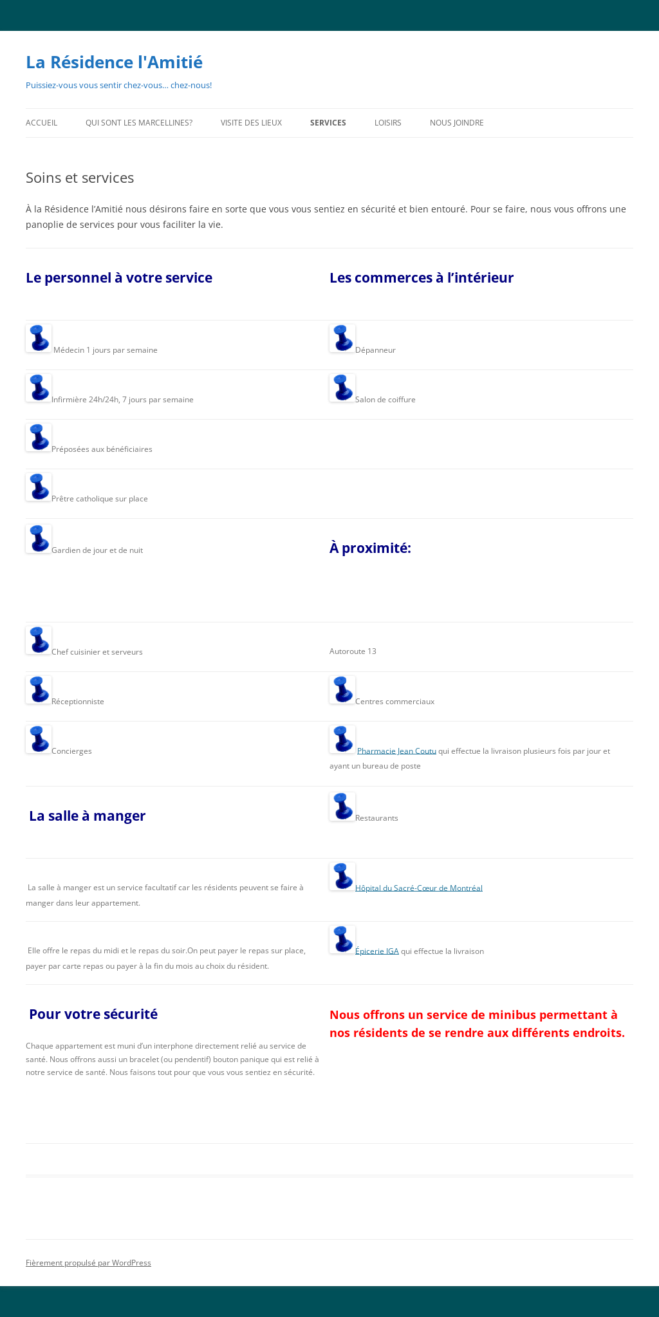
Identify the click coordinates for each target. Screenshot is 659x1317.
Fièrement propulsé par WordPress (88, 1262)
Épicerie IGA (377, 950)
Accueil (41, 122)
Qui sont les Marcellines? (139, 122)
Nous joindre (457, 122)
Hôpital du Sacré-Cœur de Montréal (419, 887)
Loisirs (388, 122)
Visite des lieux (251, 122)
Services (328, 122)
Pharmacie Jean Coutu (396, 750)
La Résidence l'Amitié (114, 61)
